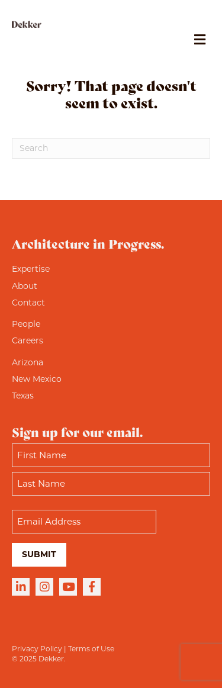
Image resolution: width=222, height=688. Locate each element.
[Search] (111, 148)
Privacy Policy (37, 648)
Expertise (31, 268)
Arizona (27, 362)
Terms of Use (91, 648)
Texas (23, 395)
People (26, 324)
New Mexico (37, 379)
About (24, 286)
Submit (39, 554)
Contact (28, 302)
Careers (27, 340)
